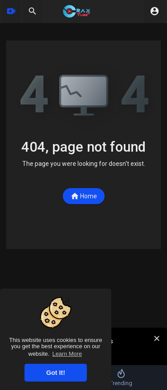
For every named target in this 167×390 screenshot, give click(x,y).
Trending (121, 377)
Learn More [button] (66, 353)
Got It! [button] (55, 372)
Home (83, 196)
